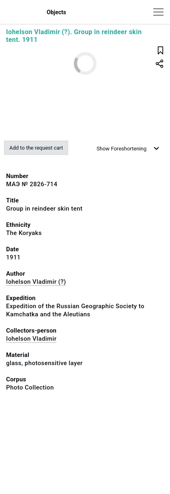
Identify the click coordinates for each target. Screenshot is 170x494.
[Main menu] (158, 12)
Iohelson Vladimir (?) (36, 281)
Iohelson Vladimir (31, 338)
